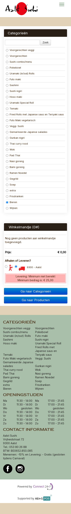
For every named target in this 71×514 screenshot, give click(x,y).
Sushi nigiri (14, 91)
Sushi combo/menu (19, 61)
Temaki (12, 108)
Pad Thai (13, 155)
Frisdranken (14, 196)
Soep (11, 184)
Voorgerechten (16, 56)
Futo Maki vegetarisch (20, 120)
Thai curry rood (17, 143)
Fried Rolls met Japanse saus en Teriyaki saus (35, 114)
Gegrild (12, 178)
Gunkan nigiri (15, 137)
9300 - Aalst (34, 267)
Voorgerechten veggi (20, 50)
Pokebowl (13, 67)
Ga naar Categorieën (36, 291)
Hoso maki (14, 96)
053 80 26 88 (18, 447)
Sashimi (12, 85)
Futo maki (13, 79)
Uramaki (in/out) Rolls (20, 73)
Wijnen (11, 208)
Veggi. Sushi (15, 126)
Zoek (45, 42)
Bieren (11, 202)
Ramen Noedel (16, 173)
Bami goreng (15, 167)
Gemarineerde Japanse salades (26, 132)
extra (11, 190)
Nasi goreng (15, 161)
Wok (11, 149)
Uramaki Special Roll (20, 102)
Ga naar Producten (36, 300)
